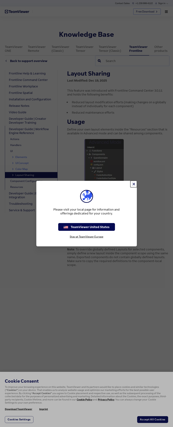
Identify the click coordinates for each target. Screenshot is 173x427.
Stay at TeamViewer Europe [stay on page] (86, 236)
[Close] (133, 184)
